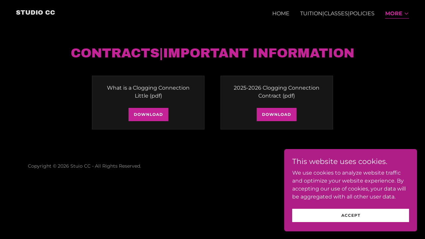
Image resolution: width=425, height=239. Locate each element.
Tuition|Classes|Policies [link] (337, 13)
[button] (397, 14)
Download (148, 114)
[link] (35, 13)
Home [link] (281, 13)
